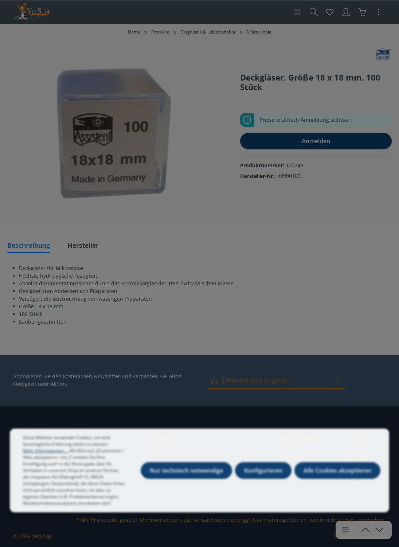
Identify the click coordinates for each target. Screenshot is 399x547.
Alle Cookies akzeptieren (337, 481)
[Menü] (297, 12)
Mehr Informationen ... (45, 461)
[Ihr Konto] (346, 12)
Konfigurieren (263, 481)
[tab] (28, 246)
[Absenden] (338, 380)
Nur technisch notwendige (186, 481)
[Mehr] (378, 12)
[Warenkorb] (362, 12)
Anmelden (316, 141)
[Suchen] (313, 12)
